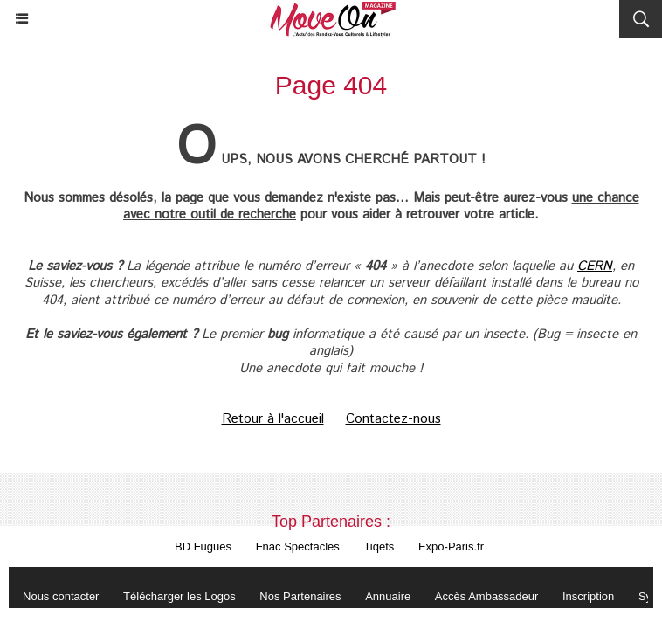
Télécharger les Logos (179, 596)
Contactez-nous (393, 419)
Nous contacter (61, 596)
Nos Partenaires (300, 596)
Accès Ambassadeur (487, 596)
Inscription (588, 596)
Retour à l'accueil (273, 419)
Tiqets (378, 546)
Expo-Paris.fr (451, 546)
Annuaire (387, 596)
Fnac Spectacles (298, 546)
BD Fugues (203, 546)
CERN (594, 266)
